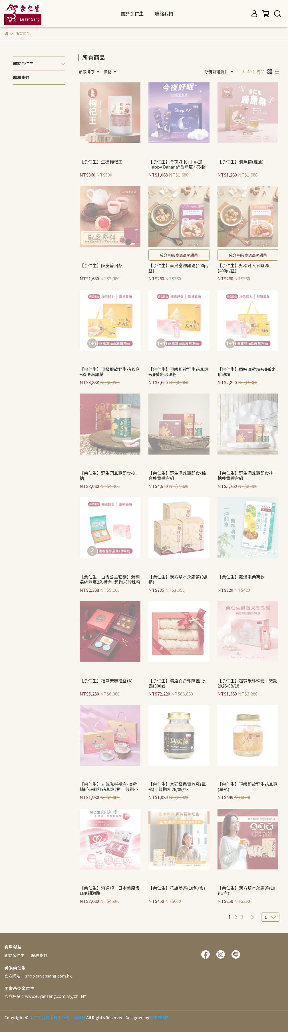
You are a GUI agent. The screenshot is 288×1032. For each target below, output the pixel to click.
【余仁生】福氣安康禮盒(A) (106, 681)
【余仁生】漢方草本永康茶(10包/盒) (246, 890)
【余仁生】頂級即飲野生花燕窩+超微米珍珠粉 (178, 372)
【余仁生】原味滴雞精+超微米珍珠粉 (246, 372)
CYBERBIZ (159, 1017)
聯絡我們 (164, 13)
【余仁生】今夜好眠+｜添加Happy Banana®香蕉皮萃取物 (177, 164)
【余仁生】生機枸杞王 (101, 162)
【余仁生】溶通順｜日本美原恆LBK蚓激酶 (110, 890)
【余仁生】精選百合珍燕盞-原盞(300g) (177, 683)
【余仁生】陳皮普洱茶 (101, 265)
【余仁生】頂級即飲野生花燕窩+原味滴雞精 (110, 372)
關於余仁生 (14, 955)
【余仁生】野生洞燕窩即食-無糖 (108, 476)
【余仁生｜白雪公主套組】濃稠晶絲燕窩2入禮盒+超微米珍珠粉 (110, 579)
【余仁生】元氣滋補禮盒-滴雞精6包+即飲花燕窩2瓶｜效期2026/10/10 (108, 787)
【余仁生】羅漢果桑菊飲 (241, 577)
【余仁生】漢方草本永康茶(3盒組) (178, 579)
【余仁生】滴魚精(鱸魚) (240, 162)
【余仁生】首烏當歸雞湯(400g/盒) (178, 268)
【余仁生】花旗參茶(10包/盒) (176, 888)
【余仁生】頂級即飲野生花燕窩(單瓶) (247, 787)
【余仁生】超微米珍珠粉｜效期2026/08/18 (247, 683)
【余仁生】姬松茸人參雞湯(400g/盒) (243, 268)
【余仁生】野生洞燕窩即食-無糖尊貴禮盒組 (246, 476)
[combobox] (88, 71)
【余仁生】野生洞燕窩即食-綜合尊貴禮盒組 (177, 476)
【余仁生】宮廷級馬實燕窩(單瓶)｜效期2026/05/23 (177, 787)
